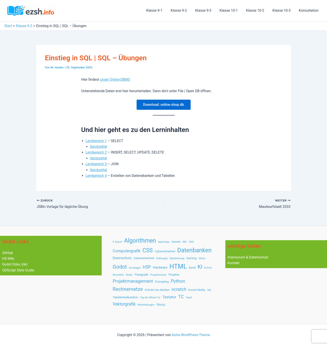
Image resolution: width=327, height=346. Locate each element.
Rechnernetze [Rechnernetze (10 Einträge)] (128, 289)
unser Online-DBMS (115, 79)
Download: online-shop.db (163, 105)
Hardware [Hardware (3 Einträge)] (160, 267)
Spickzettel (98, 147)
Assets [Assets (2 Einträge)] (176, 241)
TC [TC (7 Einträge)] (181, 296)
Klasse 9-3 (208, 10)
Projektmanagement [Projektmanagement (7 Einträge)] (133, 281)
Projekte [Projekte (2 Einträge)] (173, 274)
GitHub (7, 253)
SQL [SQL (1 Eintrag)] (209, 290)
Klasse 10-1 (233, 10)
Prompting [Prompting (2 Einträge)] (162, 281)
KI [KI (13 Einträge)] (200, 267)
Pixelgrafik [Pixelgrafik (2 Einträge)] (141, 274)
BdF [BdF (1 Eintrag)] (185, 241)
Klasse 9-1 (162, 10)
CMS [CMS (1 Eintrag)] (191, 241)
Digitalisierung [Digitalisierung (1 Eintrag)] (177, 258)
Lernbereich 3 (96, 164)
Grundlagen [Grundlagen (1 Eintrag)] (135, 267)
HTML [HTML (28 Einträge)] (178, 266)
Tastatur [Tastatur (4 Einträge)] (169, 297)
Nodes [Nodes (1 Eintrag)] (129, 274)
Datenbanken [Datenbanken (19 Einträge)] (194, 250)
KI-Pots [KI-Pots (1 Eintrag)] (208, 267)
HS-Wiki (8, 258)
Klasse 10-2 (258, 10)
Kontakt (234, 263)
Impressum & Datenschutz (248, 257)
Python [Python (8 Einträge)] (178, 281)
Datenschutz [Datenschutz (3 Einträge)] (122, 258)
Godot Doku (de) (15, 264)
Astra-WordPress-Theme (191, 335)
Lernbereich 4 (96, 176)
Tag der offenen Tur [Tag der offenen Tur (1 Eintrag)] (150, 297)
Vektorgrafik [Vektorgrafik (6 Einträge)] (124, 304)
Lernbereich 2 (96, 152)
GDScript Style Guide (18, 270)
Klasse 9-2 (185, 10)
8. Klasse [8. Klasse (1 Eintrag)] (117, 241)
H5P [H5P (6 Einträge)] (147, 267)
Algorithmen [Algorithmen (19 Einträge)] (140, 240)
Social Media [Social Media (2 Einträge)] (196, 289)
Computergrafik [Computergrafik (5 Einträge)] (127, 251)
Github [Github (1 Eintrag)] (202, 258)
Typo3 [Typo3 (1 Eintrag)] (189, 297)
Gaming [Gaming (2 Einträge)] (191, 258)
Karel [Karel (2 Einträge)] (192, 267)
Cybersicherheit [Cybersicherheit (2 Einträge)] (165, 251)
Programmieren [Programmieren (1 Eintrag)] (158, 274)
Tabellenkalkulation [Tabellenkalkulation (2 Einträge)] (125, 297)
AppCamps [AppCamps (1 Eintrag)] (164, 241)
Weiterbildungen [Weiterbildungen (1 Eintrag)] (145, 304)
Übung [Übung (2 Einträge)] (160, 304)
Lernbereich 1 (96, 141)
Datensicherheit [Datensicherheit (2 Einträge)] (144, 258)
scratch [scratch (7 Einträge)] (179, 289)
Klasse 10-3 (283, 10)
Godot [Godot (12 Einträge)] (120, 267)
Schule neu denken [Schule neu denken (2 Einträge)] (157, 289)
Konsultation (309, 10)
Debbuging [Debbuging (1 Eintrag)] (162, 258)
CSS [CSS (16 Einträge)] (147, 250)
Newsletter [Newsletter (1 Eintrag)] (118, 274)
